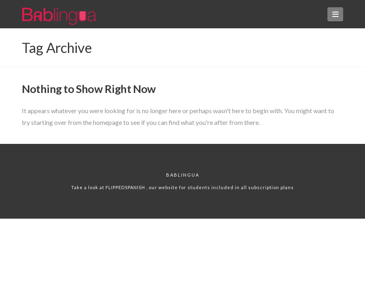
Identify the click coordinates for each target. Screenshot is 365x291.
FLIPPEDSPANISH (125, 187)
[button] (335, 14)
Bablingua (182, 174)
